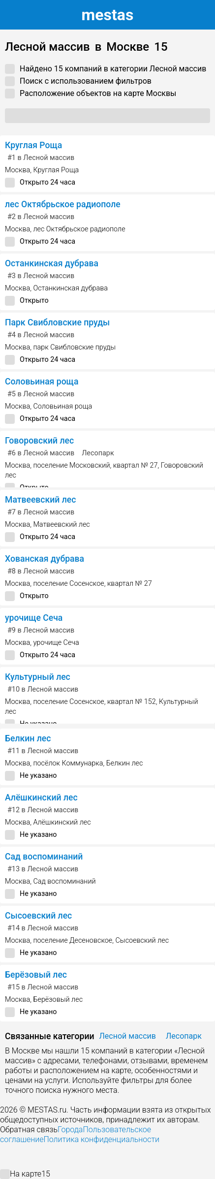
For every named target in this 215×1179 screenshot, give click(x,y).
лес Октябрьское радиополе (63, 204)
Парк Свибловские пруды (57, 322)
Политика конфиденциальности (101, 1139)
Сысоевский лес (38, 916)
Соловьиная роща (41, 381)
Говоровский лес (39, 441)
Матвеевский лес (40, 500)
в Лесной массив (40, 158)
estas (108, 14)
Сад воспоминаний (44, 856)
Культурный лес (37, 677)
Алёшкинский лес (41, 797)
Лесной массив (127, 1036)
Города (70, 1129)
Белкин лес (28, 738)
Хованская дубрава (44, 559)
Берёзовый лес (36, 975)
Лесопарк (98, 453)
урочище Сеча (33, 618)
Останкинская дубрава (51, 263)
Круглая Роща (33, 145)
